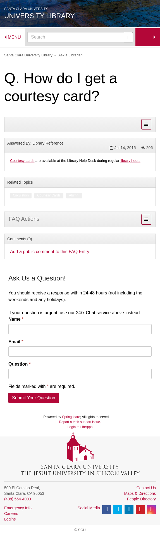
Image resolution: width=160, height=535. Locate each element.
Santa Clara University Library (28, 55)
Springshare (71, 417)
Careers (11, 513)
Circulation (21, 195)
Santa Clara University (26, 9)
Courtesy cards (22, 161)
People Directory (141, 499)
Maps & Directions (140, 493)
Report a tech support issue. (80, 422)
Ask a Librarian (70, 55)
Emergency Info (18, 508)
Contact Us (146, 488)
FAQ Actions (24, 219)
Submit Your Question (33, 397)
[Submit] (128, 37)
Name (15, 319)
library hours (130, 161)
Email (15, 341)
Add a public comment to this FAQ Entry (49, 251)
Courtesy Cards (48, 195)
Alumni (74, 195)
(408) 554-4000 (17, 499)
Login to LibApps (80, 427)
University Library (39, 16)
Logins (10, 519)
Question (19, 364)
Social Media (89, 508)
